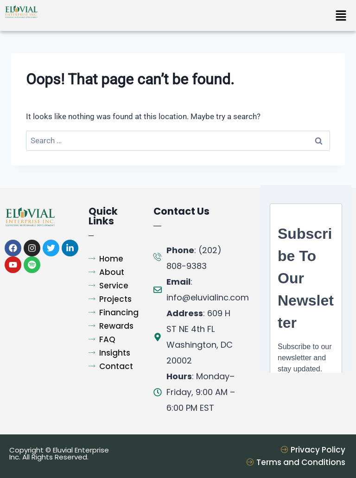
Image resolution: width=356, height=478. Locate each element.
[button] (340, 16)
